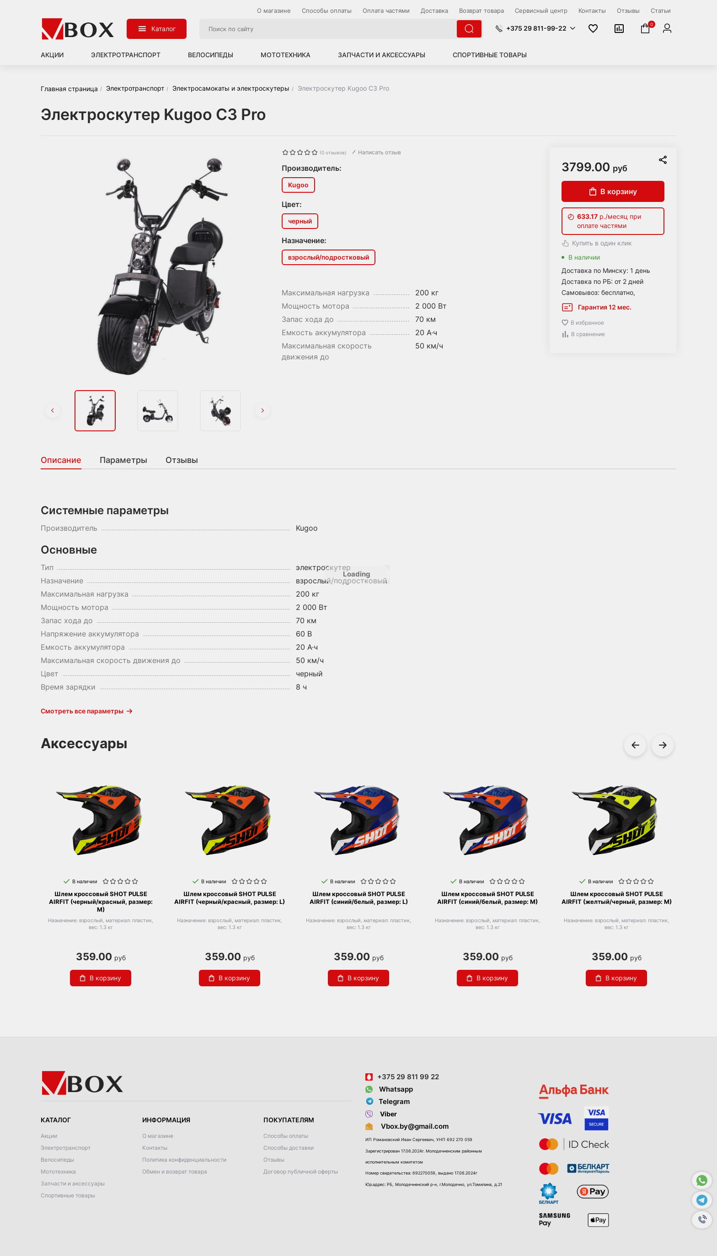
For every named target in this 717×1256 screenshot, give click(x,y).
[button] (701, 1219)
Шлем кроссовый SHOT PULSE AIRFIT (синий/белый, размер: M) (487, 897)
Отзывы (273, 1159)
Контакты (154, 1147)
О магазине (157, 1135)
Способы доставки (288, 1147)
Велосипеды (210, 55)
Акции (52, 55)
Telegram (387, 1101)
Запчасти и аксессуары (381, 55)
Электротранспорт (126, 55)
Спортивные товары (490, 55)
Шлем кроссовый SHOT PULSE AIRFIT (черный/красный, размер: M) (101, 901)
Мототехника (285, 55)
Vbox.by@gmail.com (413, 1126)
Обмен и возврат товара (174, 1171)
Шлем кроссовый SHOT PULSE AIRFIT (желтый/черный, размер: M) (617, 897)
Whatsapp (389, 1089)
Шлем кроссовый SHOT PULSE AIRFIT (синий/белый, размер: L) (359, 897)
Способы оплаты (285, 1135)
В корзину (613, 191)
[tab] (66, 460)
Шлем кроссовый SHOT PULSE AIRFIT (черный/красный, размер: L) (229, 897)
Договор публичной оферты (300, 1171)
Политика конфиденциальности (184, 1159)
